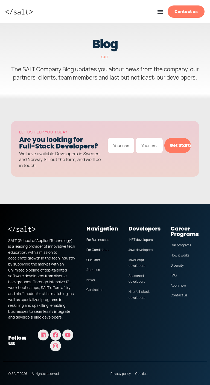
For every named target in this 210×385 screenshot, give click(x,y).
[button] (160, 11)
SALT (105, 57)
